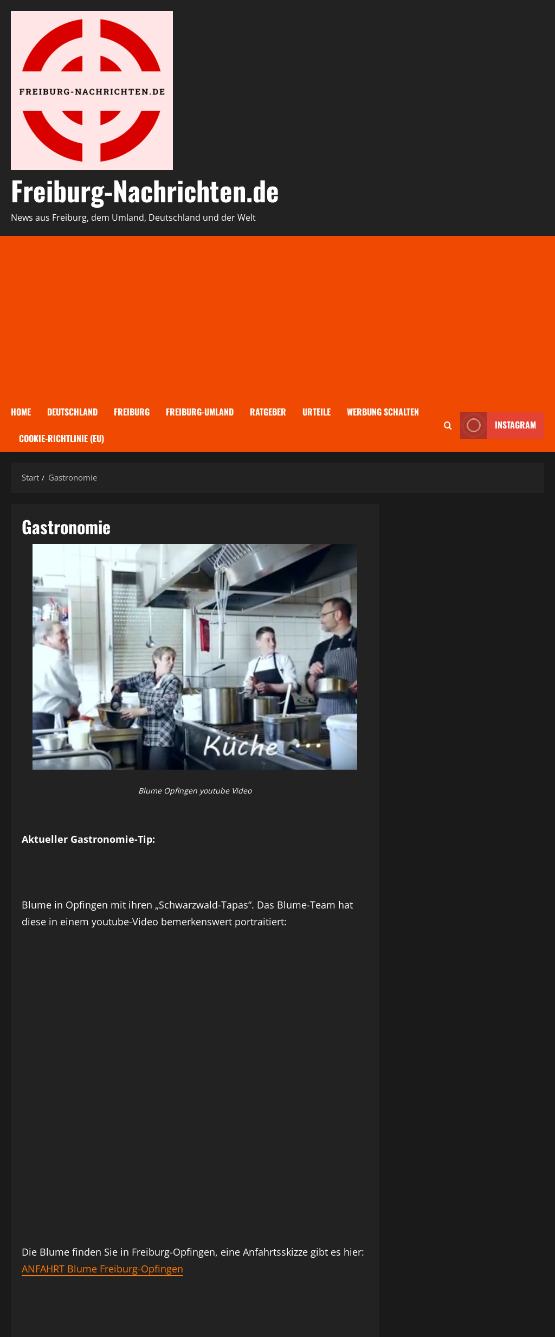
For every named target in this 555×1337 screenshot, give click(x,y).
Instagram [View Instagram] (498, 425)
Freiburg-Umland (200, 411)
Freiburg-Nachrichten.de (145, 190)
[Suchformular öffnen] (448, 425)
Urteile (316, 411)
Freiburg (132, 411)
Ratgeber (268, 411)
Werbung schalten (383, 411)
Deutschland (72, 411)
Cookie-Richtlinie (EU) (61, 438)
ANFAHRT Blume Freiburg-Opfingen (102, 1268)
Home (21, 411)
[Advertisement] (277, 317)
